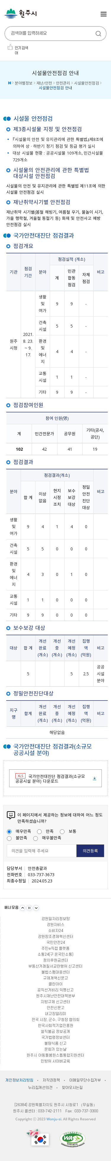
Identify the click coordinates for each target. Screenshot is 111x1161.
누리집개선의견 (40, 1088)
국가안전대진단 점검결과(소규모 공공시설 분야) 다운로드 (50, 778)
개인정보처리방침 (19, 1080)
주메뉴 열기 (104, 14)
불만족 (17, 838)
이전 (22, 908)
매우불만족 (47, 838)
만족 (45, 831)
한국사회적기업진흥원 (55, 1026)
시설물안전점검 (86, 83)
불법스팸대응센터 (55, 972)
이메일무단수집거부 (85, 1080)
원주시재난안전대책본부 (55, 996)
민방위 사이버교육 (55, 1061)
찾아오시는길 (72, 1088)
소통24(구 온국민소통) (55, 954)
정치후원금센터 (55, 960)
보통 (68, 831)
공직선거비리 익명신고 (55, 990)
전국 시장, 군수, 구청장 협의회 (56, 1020)
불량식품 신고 (55, 1043)
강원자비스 (56, 925)
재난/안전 (44, 83)
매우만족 (19, 831)
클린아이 (56, 984)
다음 (36, 908)
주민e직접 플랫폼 (55, 948)
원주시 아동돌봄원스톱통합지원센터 (55, 1055)
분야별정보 (24, 83)
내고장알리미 (55, 1014)
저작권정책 (51, 1080)
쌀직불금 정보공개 (55, 1032)
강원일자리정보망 (55, 919)
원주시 (20, 13)
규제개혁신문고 (55, 978)
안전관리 (63, 83)
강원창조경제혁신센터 (55, 937)
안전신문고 (56, 1008)
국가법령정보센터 (55, 1037)
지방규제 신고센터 (55, 1002)
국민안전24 (55, 943)
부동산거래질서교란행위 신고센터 (55, 966)
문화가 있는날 (55, 1049)
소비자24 (55, 931)
